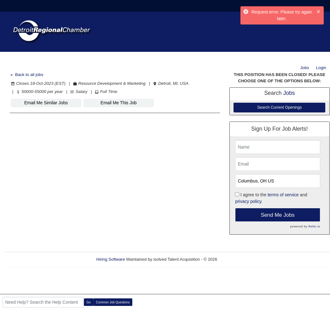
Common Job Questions (112, 302)
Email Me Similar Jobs (46, 102)
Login (321, 67)
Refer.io (314, 226)
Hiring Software (110, 259)
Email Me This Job (119, 102)
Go (88, 302)
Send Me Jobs (277, 215)
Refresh (235, 259)
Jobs (304, 67)
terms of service (283, 194)
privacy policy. (248, 201)
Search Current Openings (279, 107)
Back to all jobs (26, 74)
